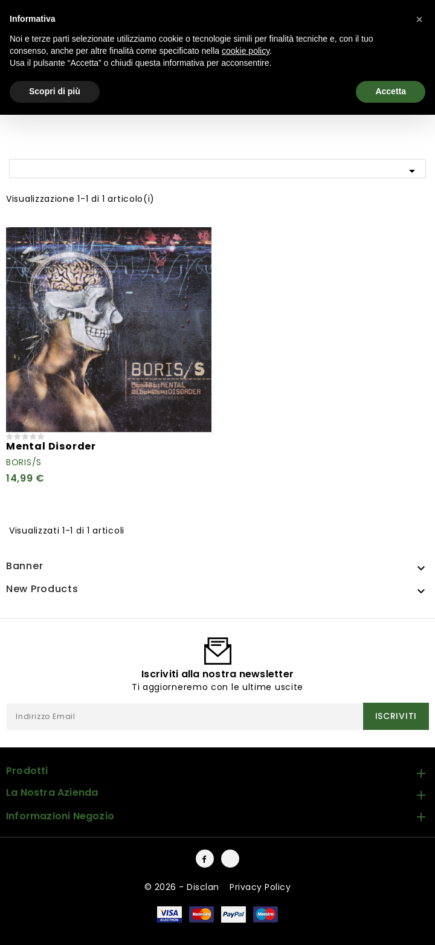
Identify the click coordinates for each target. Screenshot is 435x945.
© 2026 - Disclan (183, 887)
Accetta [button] (390, 91)
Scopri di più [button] (54, 91)
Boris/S (24, 462)
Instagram (230, 859)
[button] (419, 19)
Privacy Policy (260, 887)
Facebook (205, 859)
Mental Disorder (51, 446)
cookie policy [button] (245, 51)
